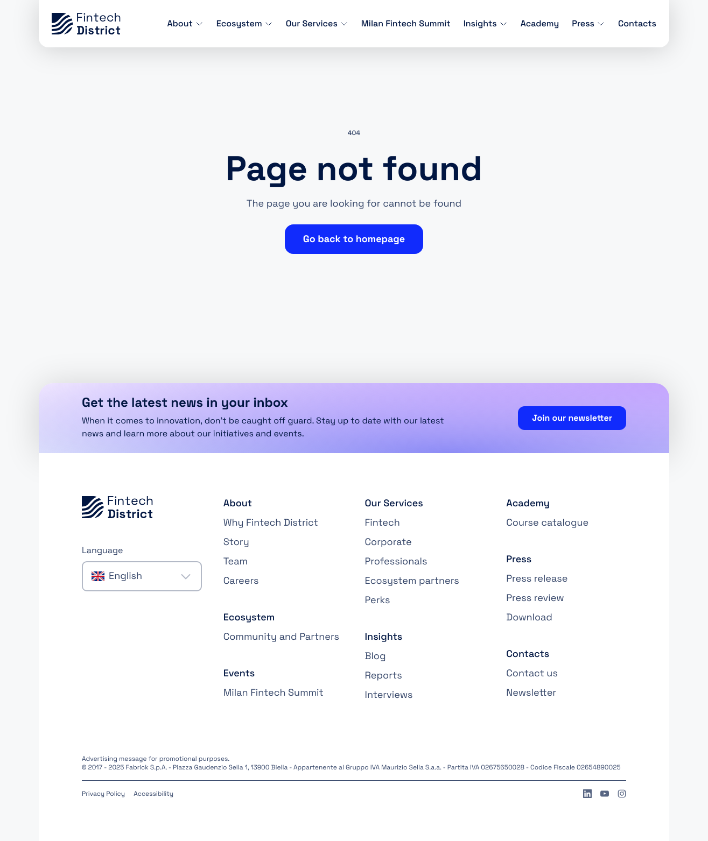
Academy (540, 23)
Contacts (637, 23)
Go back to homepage (354, 239)
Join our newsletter (572, 417)
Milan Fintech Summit (406, 23)
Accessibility (153, 793)
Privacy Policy (103, 793)
